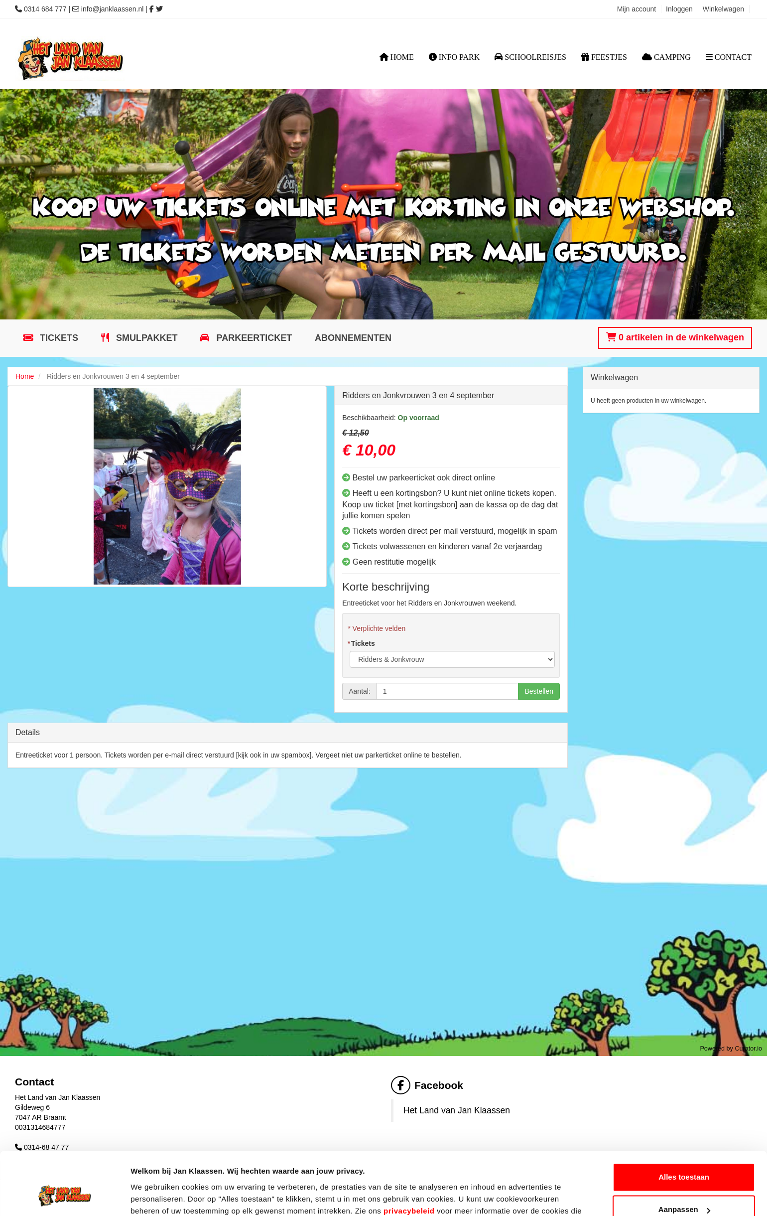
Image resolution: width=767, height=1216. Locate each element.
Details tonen (154, 1196)
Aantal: (360, 691)
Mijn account (636, 9)
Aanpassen (684, 1155)
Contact (729, 57)
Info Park (454, 57)
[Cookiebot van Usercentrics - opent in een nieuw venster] (64, 1196)
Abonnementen (353, 338)
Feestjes (604, 57)
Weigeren (683, 1188)
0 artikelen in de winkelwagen (675, 337)
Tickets (57, 338)
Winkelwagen (723, 9)
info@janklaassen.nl (112, 9)
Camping (666, 57)
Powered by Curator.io (731, 1048)
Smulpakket (146, 338)
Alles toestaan (683, 1123)
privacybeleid (409, 1157)
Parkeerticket (253, 338)
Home (397, 57)
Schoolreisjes (530, 57)
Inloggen (679, 9)
